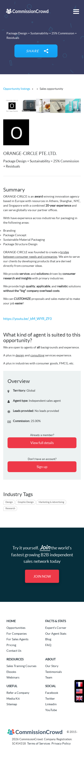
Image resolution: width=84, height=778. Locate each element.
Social (50, 686)
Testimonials (53, 672)
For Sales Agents (17, 639)
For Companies (16, 633)
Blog (48, 639)
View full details (42, 443)
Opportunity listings (16, 88)
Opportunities (15, 627)
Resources (14, 659)
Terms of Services (38, 743)
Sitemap (11, 704)
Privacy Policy (61, 743)
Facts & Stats (55, 621)
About (50, 659)
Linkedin (51, 704)
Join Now (42, 576)
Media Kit (13, 698)
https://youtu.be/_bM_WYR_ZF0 (27, 319)
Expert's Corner (55, 627)
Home (11, 621)
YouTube (51, 710)
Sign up (42, 467)
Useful (11, 686)
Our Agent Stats (55, 633)
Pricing (11, 645)
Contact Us (13, 650)
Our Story (51, 666)
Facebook (51, 692)
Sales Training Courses (21, 666)
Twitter (50, 698)
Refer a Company (17, 692)
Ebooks (11, 672)
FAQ (48, 645)
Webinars (12, 677)
